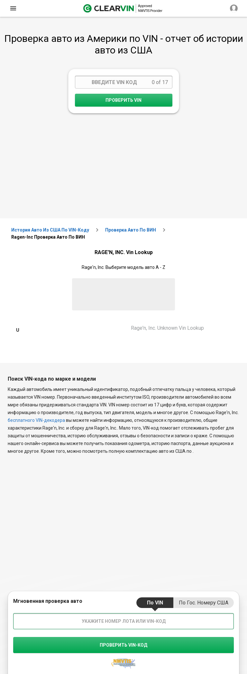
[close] (13, 8)
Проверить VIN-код (123, 645)
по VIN (155, 603)
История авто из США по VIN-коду (50, 230)
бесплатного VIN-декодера (36, 420)
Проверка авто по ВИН (130, 230)
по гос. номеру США (203, 603)
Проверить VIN (123, 100)
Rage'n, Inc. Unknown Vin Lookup (167, 328)
